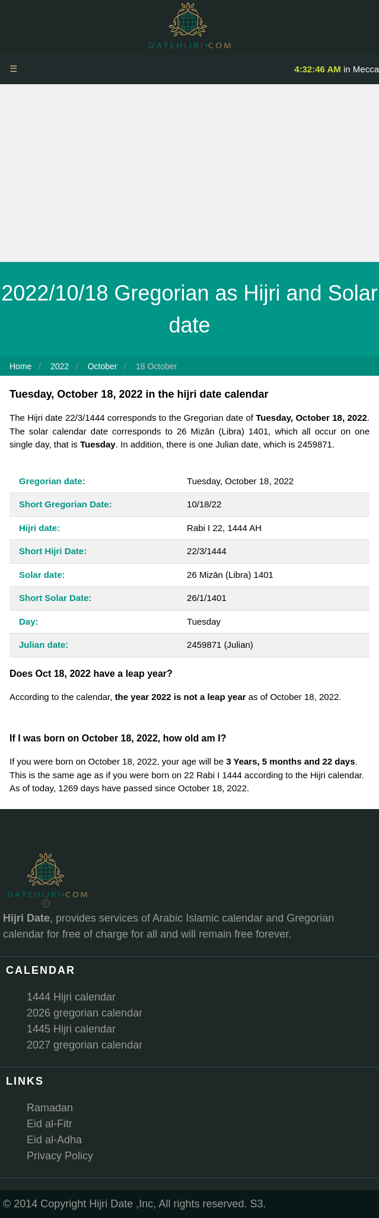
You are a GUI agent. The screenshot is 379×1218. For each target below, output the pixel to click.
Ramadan (50, 1108)
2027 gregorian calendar (84, 1045)
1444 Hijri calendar (71, 997)
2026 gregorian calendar (84, 1013)
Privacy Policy (60, 1156)
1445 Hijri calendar (71, 1029)
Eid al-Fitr (49, 1124)
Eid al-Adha (54, 1140)
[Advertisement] (189, 173)
